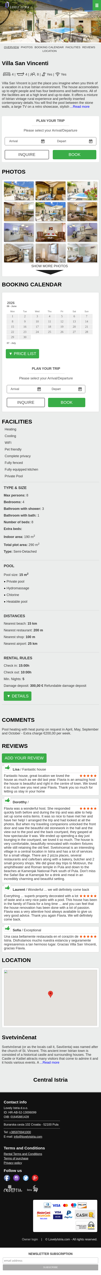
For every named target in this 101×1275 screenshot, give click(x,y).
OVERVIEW (11, 47)
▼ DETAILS (18, 696)
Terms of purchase (16, 1158)
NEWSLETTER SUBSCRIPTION (50, 1253)
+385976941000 (20, 1132)
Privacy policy (13, 1162)
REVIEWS (88, 47)
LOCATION (49, 50)
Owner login (30, 1239)
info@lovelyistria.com (28, 1136)
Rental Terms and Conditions (23, 1154)
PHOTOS (27, 47)
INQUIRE (27, 154)
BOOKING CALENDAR (49, 47)
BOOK (75, 154)
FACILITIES (73, 47)
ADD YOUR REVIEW (24, 758)
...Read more (80, 106)
